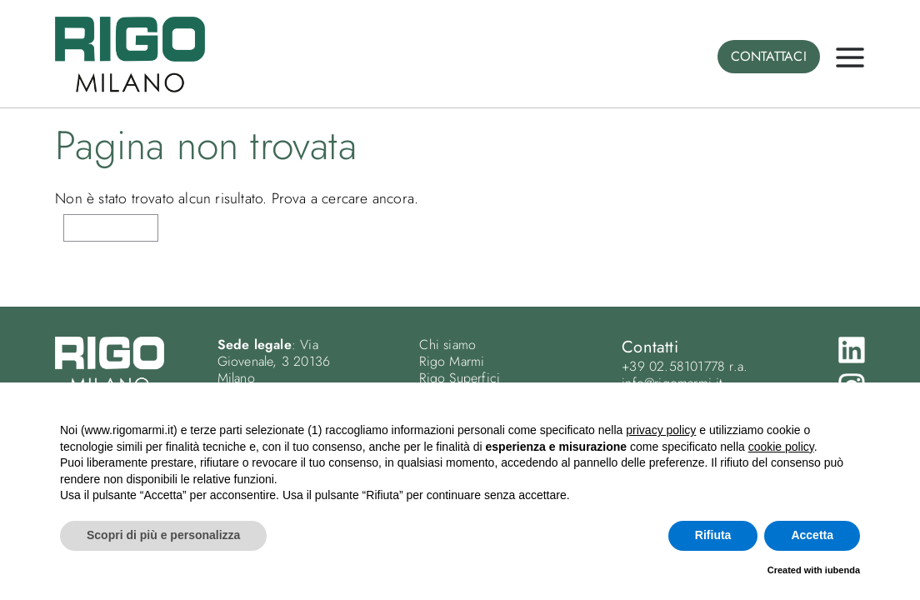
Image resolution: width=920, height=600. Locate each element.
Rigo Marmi (451, 361)
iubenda (842, 570)
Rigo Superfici (459, 378)
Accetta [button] (812, 535)
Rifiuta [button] (713, 535)
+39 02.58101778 (673, 366)
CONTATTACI (769, 56)
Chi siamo (447, 344)
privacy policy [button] (661, 430)
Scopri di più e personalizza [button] (163, 535)
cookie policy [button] (781, 446)
